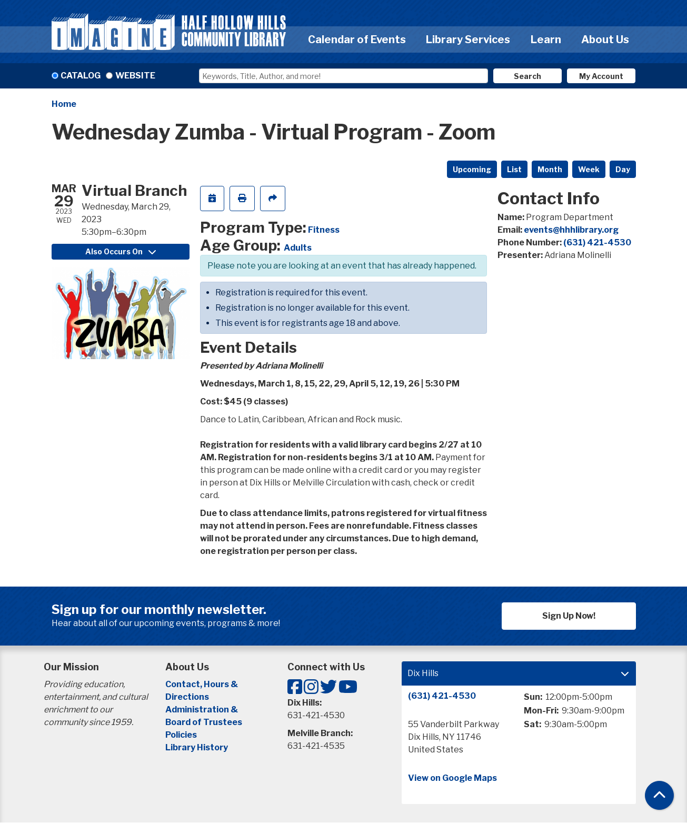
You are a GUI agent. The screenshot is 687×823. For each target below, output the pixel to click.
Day (622, 169)
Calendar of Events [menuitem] (357, 39)
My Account (601, 76)
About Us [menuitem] (605, 39)
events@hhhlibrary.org (571, 230)
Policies (181, 735)
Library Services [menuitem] (468, 39)
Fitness (324, 230)
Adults (298, 248)
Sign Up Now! (568, 616)
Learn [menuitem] (546, 39)
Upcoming (472, 169)
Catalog (81, 76)
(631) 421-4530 (597, 242)
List (514, 169)
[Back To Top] (659, 795)
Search (527, 76)
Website (135, 76)
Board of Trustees (203, 722)
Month (549, 169)
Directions (187, 697)
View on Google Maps (452, 778)
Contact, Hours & (202, 684)
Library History (196, 747)
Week (589, 169)
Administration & (202, 710)
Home (64, 104)
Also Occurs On (120, 251)
